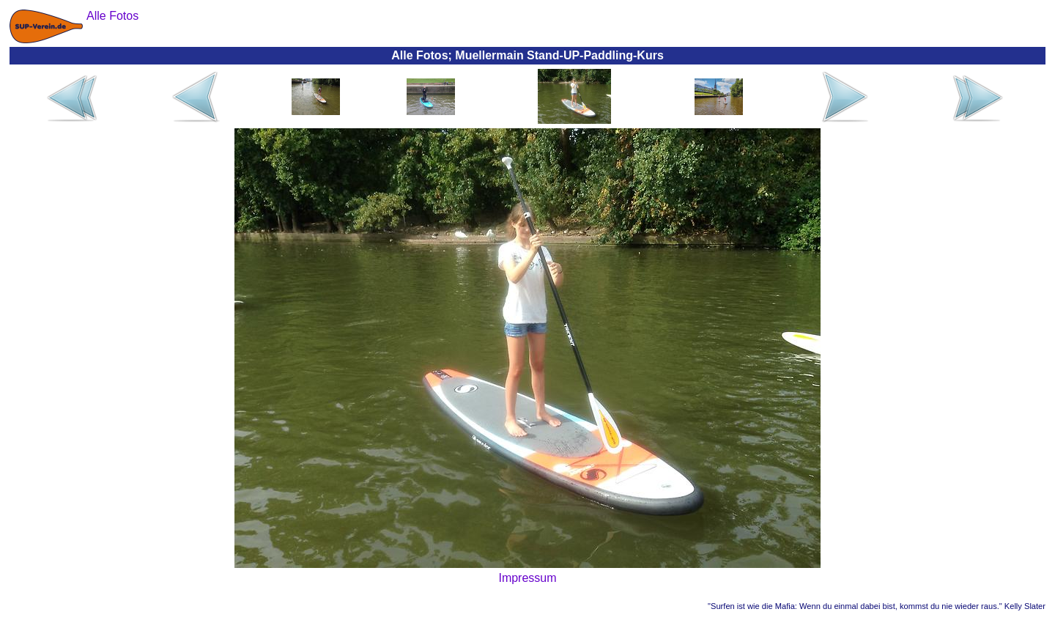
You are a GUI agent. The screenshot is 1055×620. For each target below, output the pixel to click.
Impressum (527, 578)
